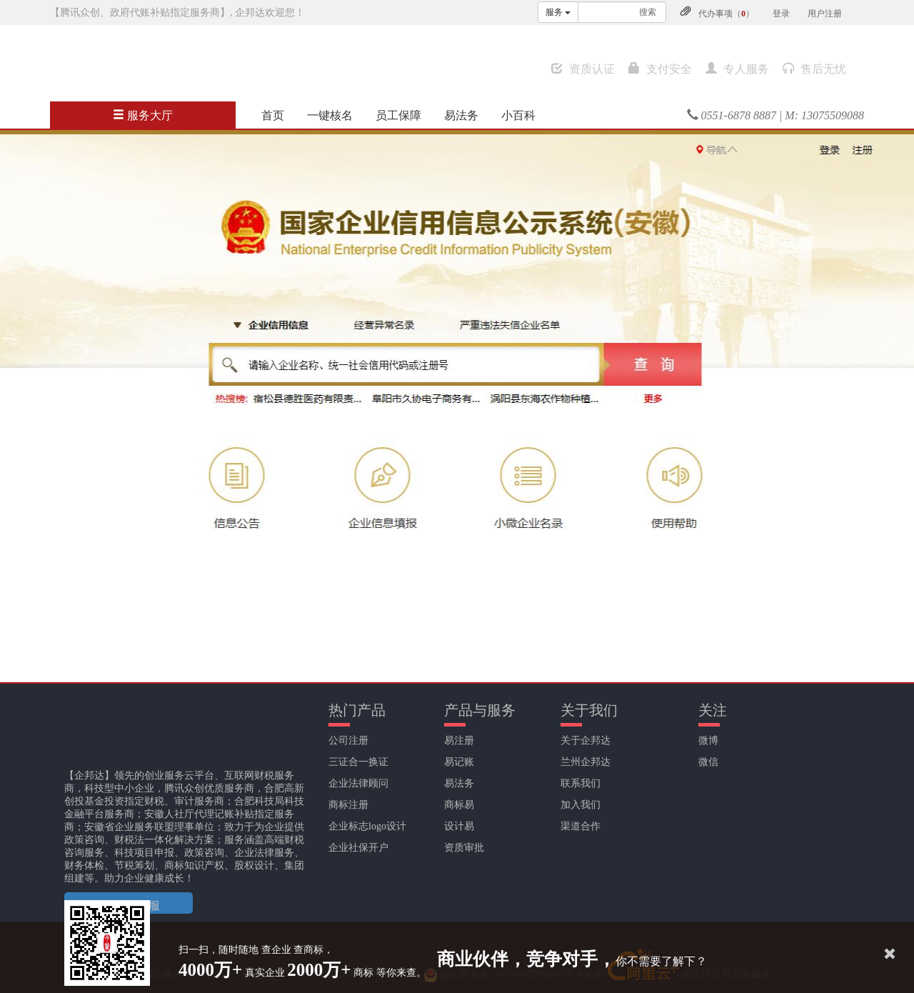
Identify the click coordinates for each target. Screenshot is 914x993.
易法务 (461, 115)
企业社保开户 (358, 847)
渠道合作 (581, 826)
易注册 (459, 740)
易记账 (459, 762)
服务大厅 (143, 115)
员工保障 (398, 115)
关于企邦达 (586, 740)
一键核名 (330, 115)
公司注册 (348, 740)
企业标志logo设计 (367, 826)
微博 (708, 740)
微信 (708, 762)
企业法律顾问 (358, 783)
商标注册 (348, 804)
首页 (272, 115)
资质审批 (464, 847)
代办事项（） (726, 14)
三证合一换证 (358, 762)
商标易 (459, 804)
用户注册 (825, 14)
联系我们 (581, 783)
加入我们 (581, 804)
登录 (781, 14)
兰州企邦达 (586, 762)
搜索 (647, 12)
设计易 (459, 826)
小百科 (518, 115)
